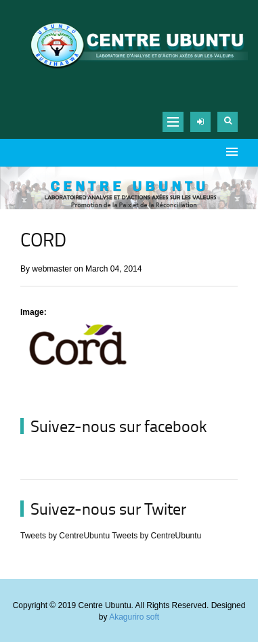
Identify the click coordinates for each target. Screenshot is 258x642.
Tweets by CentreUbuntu (65, 535)
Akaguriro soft (134, 617)
